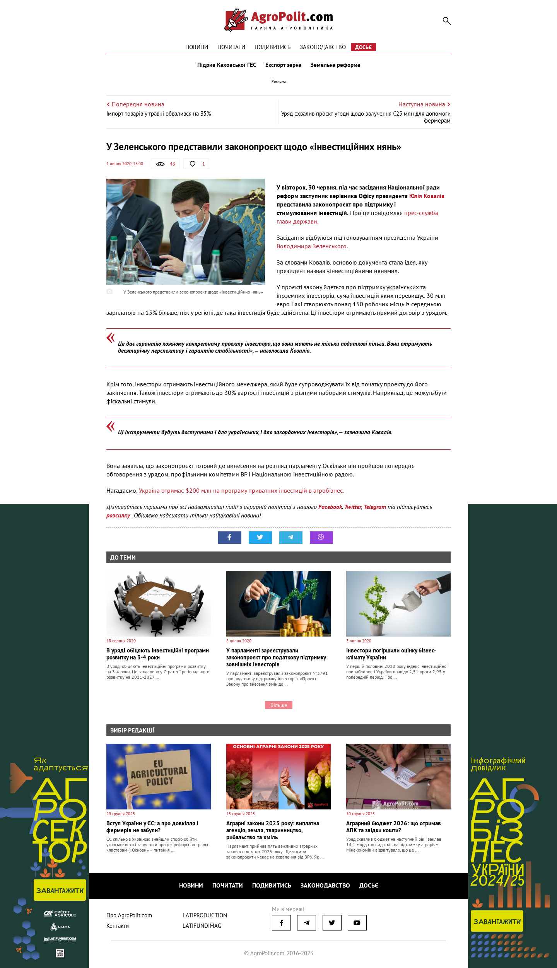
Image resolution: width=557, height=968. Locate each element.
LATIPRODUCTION (205, 915)
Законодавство (323, 47)
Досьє (363, 47)
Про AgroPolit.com (129, 915)
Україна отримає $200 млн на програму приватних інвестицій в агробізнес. (241, 490)
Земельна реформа (335, 64)
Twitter (352, 506)
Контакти (117, 925)
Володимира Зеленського (312, 246)
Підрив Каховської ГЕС (226, 64)
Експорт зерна (283, 64)
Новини (196, 47)
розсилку (119, 515)
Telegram (375, 506)
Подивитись (272, 47)
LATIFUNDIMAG (202, 925)
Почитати (231, 47)
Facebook (330, 506)
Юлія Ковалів (426, 196)
